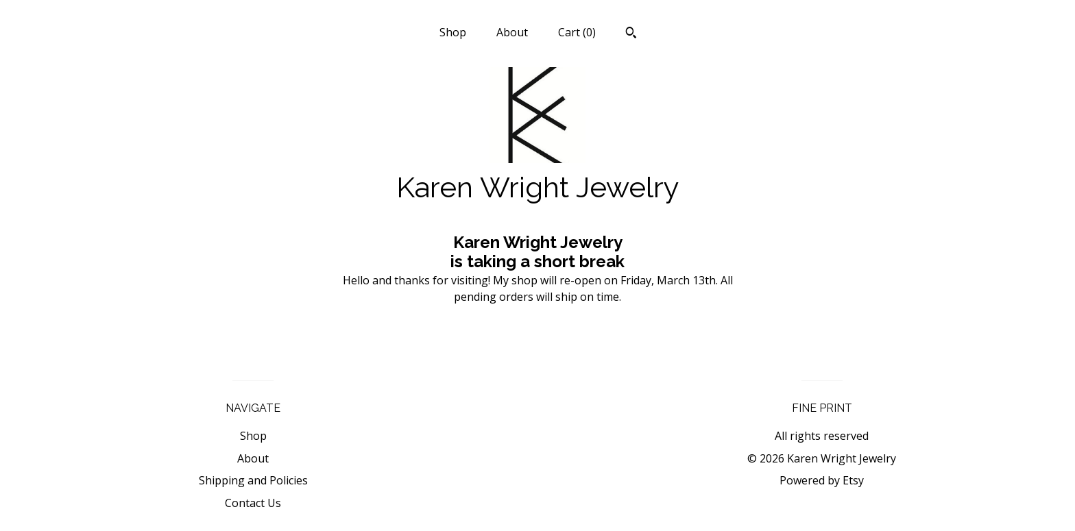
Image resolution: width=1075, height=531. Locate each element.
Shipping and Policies (253, 480)
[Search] (631, 34)
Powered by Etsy (822, 480)
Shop (452, 32)
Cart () (577, 32)
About (512, 32)
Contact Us (253, 502)
